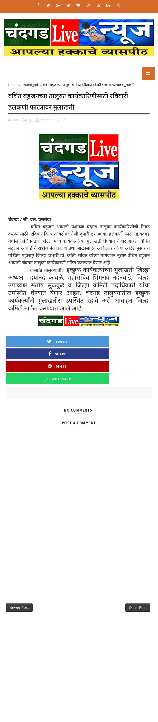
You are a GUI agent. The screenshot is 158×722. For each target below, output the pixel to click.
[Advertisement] (79, 530)
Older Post (138, 583)
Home (12, 84)
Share (116, 340)
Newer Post (19, 583)
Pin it (42, 352)
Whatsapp (115, 352)
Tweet (42, 340)
